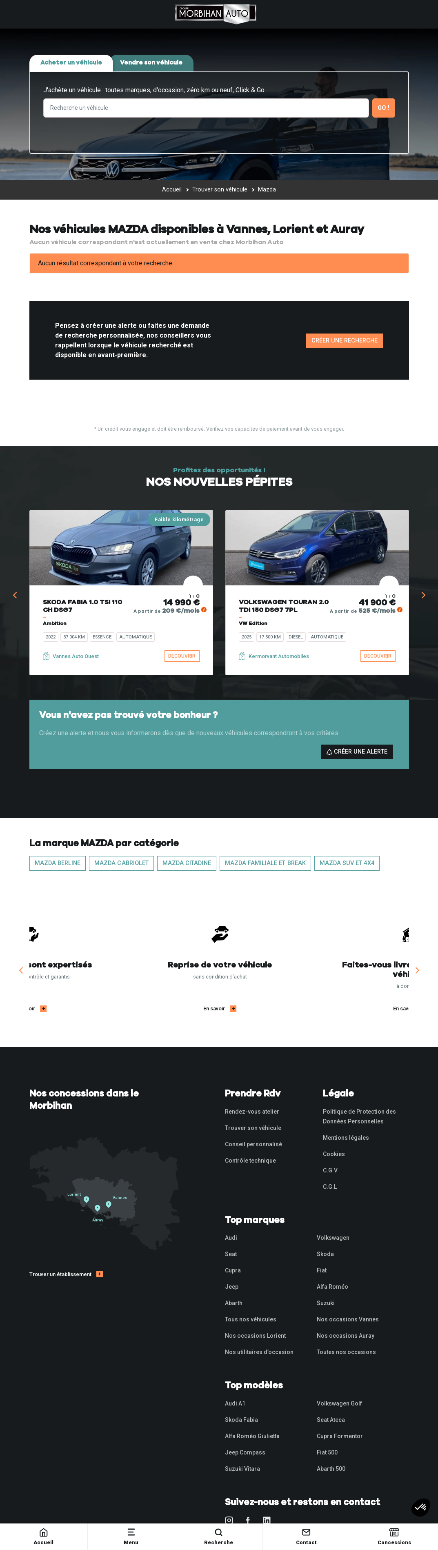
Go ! (383, 108)
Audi (231, 1237)
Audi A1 (235, 1403)
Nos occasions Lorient (255, 1335)
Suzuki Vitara (242, 1468)
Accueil (43, 1536)
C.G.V (330, 1170)
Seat (231, 1254)
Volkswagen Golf (339, 1403)
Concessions (394, 1536)
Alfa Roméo (332, 1286)
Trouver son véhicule (253, 1128)
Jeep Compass (245, 1452)
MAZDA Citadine (186, 863)
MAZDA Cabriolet (121, 863)
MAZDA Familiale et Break (265, 863)
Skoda (325, 1254)
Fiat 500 (327, 1452)
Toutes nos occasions (346, 1352)
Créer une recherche (344, 340)
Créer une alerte (357, 751)
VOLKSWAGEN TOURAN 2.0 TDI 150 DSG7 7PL (284, 606)
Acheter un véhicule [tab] (71, 63)
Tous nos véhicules (250, 1319)
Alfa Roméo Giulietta (252, 1436)
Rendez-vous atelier (252, 1111)
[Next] (422, 595)
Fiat (322, 1270)
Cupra (233, 1270)
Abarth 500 (331, 1468)
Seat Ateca (331, 1420)
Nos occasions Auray (345, 1335)
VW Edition (253, 623)
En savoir (118, 1008)
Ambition (55, 623)
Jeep (231, 1286)
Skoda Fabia (241, 1420)
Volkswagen (333, 1237)
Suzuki (326, 1303)
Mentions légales (346, 1137)
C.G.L (330, 1186)
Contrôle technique (250, 1160)
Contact (306, 1536)
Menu (131, 1536)
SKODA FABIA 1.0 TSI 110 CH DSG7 (82, 606)
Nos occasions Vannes (348, 1319)
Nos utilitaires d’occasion (259, 1352)
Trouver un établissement (60, 1274)
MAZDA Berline (58, 863)
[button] (421, 1507)
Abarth (233, 1303)
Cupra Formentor (340, 1436)
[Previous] (15, 595)
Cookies (334, 1154)
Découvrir (182, 656)
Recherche (218, 1536)
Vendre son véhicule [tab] (151, 63)
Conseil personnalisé (253, 1144)
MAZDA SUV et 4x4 (347, 863)
